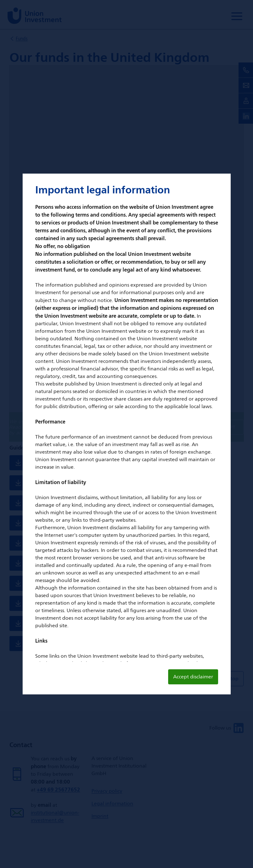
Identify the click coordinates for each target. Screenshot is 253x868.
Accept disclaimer (193, 677)
